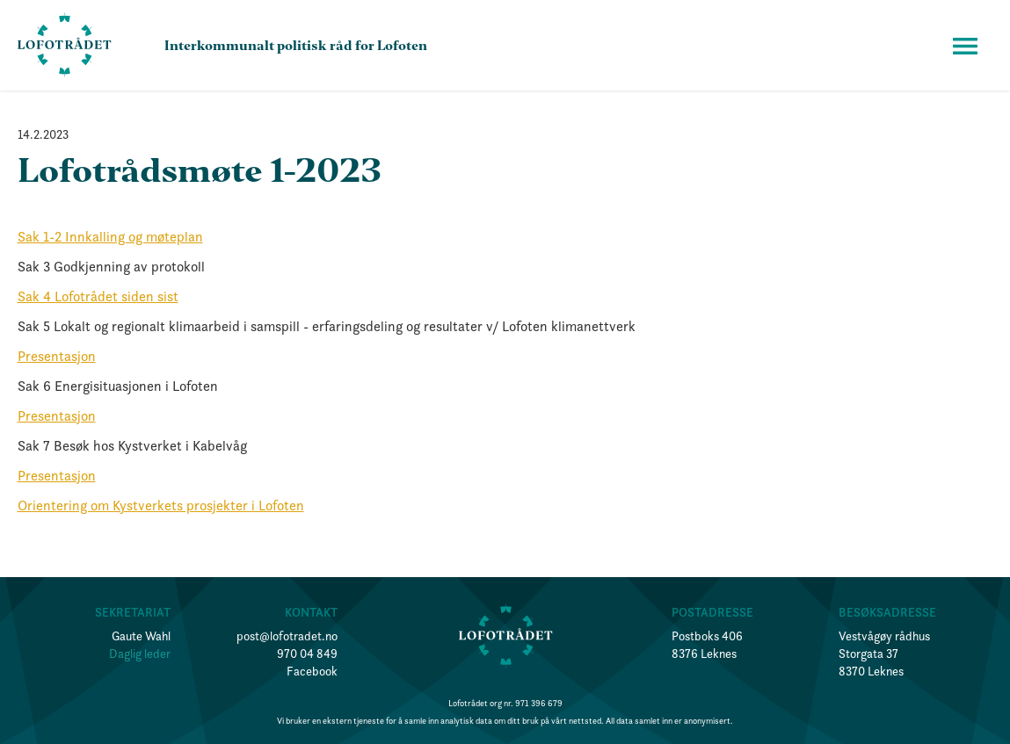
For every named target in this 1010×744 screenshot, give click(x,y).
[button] (965, 45)
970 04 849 (307, 653)
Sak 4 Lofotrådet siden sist (98, 296)
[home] (65, 45)
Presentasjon (57, 356)
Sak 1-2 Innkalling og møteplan (110, 236)
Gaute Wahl (141, 636)
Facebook (312, 671)
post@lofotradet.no (287, 636)
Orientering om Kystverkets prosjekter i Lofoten (161, 505)
